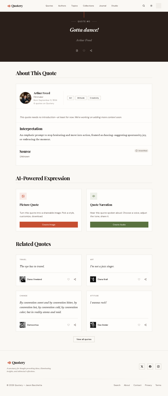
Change (24, 296)
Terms (158, 385)
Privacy (148, 385)
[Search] (144, 6)
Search (117, 385)
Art (70, 98)
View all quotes (84, 339)
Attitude (81, 98)
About (127, 385)
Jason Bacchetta (34, 385)
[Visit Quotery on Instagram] (158, 366)
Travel (23, 259)
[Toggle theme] (151, 6)
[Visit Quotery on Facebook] (150, 366)
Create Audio (119, 224)
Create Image (48, 224)
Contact (137, 385)
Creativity (94, 98)
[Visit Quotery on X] (142, 366)
